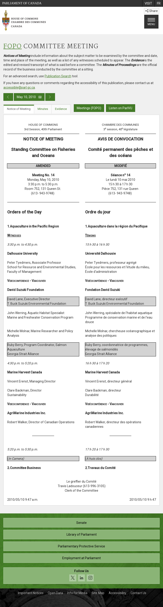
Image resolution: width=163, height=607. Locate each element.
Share (151, 11)
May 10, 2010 (29, 97)
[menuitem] (148, 3)
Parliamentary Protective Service (81, 546)
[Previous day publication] (8, 97)
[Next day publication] (50, 97)
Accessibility (117, 593)
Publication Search (58, 76)
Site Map (98, 593)
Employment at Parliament (81, 558)
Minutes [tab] (43, 109)
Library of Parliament (82, 534)
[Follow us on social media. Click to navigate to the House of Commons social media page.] (81, 575)
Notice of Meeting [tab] (19, 109)
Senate (81, 523)
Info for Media (77, 593)
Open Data (55, 593)
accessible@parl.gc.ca (19, 87)
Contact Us (138, 593)
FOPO (12, 46)
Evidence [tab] (61, 109)
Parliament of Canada (21, 3)
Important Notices (30, 593)
